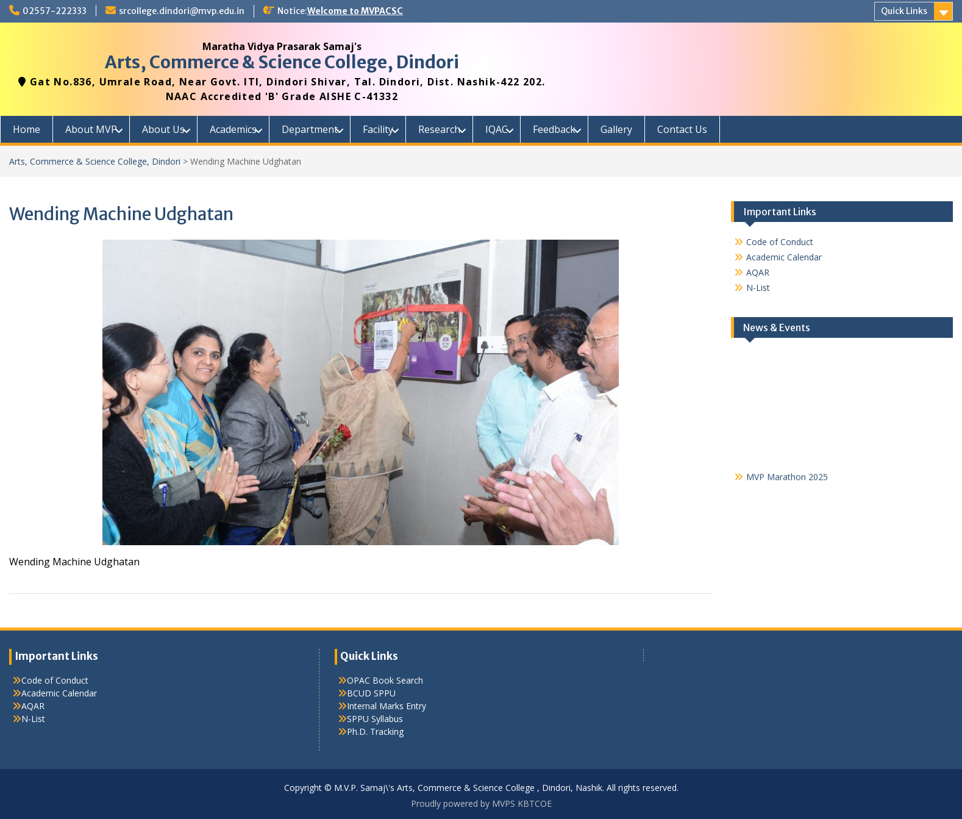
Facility (378, 129)
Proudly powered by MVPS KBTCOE (481, 803)
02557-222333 (55, 10)
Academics (233, 129)
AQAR (757, 272)
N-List (758, 287)
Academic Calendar (784, 257)
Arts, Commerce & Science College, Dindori (282, 62)
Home (26, 129)
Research (439, 129)
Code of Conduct (779, 242)
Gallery (616, 129)
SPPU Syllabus (375, 718)
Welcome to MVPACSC (355, 10)
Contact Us (682, 129)
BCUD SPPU (371, 693)
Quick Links (904, 10)
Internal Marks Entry (386, 706)
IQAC (496, 129)
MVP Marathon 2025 (787, 479)
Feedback (554, 129)
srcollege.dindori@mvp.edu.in (181, 10)
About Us (163, 129)
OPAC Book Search (385, 680)
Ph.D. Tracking (375, 731)
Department (310, 129)
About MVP (91, 129)
